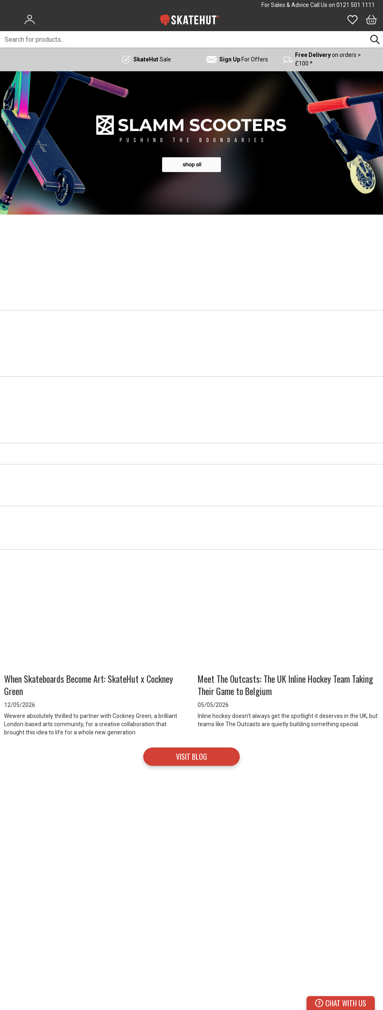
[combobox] (183, 39)
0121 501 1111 (355, 5)
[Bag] (371, 19)
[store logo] (189, 19)
